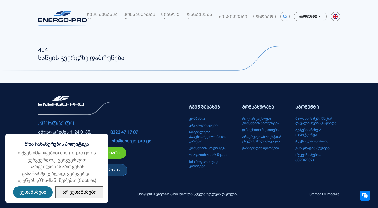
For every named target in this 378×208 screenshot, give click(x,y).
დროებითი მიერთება (260, 130)
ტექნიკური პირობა (311, 141)
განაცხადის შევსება (312, 148)
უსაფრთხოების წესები (208, 155)
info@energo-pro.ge (130, 141)
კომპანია (197, 118)
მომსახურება (139, 16)
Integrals (333, 194)
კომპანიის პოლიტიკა (207, 148)
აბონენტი (310, 16)
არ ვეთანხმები (79, 192)
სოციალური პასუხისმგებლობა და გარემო (207, 136)
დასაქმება (199, 16)
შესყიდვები (233, 17)
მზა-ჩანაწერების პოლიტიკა (57, 144)
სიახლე (170, 16)
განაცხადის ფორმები (260, 148)
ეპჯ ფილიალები (203, 125)
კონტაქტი (264, 17)
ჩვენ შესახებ (102, 16)
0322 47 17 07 (124, 132)
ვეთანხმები (32, 192)
